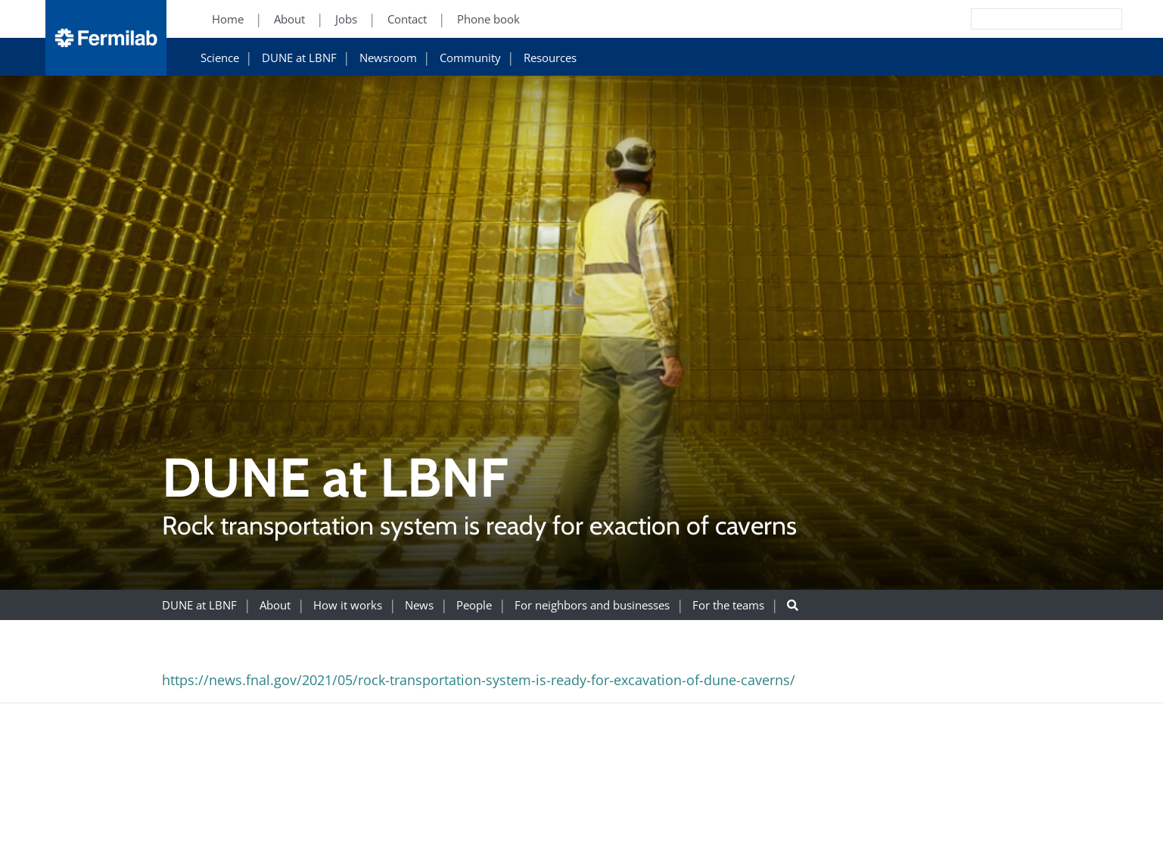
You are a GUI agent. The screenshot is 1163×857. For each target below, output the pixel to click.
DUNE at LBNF (299, 58)
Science (220, 58)
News (419, 605)
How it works (347, 605)
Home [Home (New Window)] (228, 19)
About (275, 605)
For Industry (871, 841)
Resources (550, 58)
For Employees (877, 822)
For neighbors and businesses (592, 605)
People (474, 605)
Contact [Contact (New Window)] (407, 19)
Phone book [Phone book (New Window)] (488, 19)
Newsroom (388, 58)
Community (470, 58)
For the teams (728, 605)
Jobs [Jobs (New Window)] (346, 19)
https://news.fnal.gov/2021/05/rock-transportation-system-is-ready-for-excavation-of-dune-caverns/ (478, 680)
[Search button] (792, 605)
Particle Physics (1042, 841)
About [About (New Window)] (289, 19)
